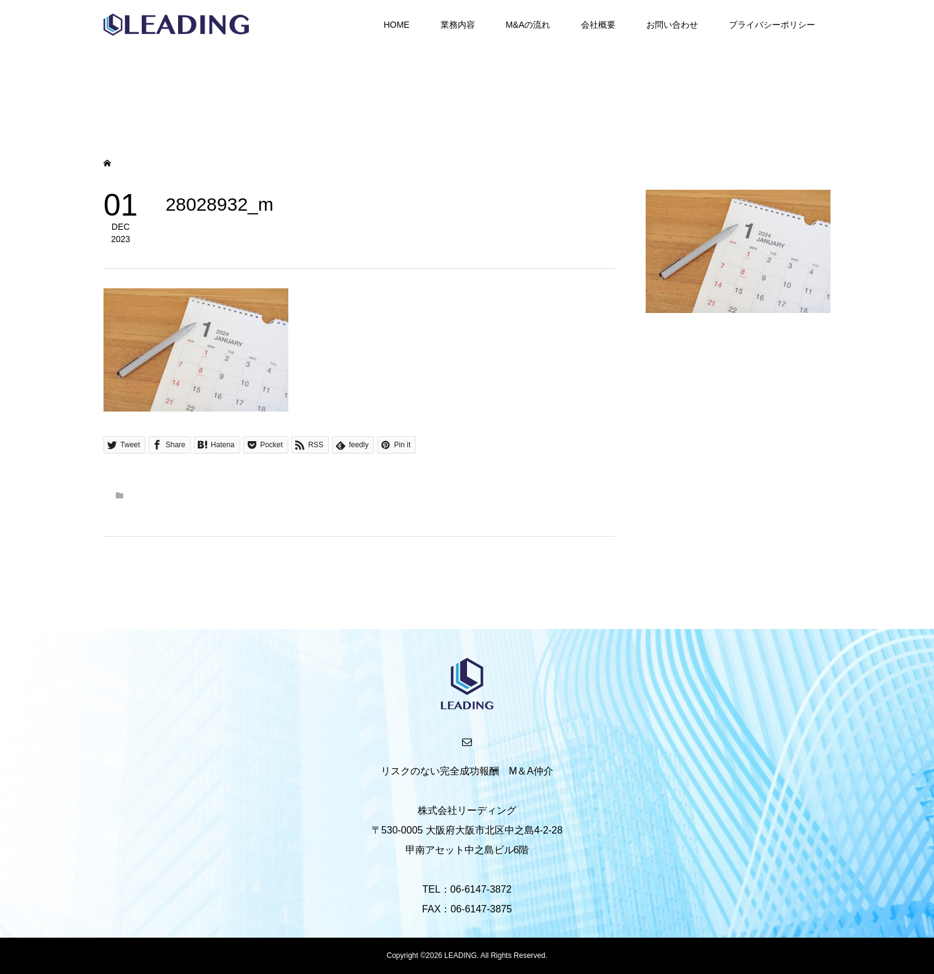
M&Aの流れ (528, 25)
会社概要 (598, 25)
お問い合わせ (672, 25)
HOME (397, 25)
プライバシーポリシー (772, 25)
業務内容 (458, 25)
